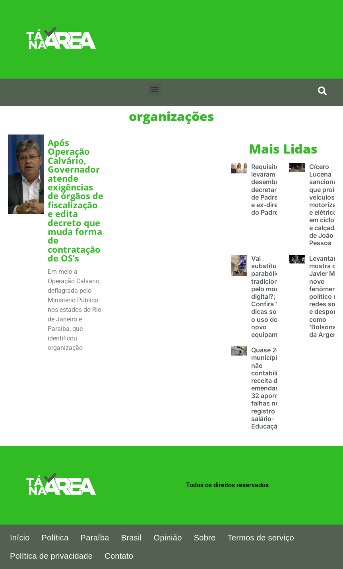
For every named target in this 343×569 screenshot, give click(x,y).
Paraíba (95, 537)
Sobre (205, 537)
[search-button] (322, 91)
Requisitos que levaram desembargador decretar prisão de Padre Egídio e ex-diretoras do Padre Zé (275, 189)
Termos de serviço (261, 537)
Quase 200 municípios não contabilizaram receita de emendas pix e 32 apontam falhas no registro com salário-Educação (273, 388)
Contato (119, 556)
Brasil (131, 537)
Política (55, 537)
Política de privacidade (51, 556)
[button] (154, 89)
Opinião (168, 537)
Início (20, 537)
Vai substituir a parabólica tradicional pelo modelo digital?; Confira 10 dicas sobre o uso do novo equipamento (271, 296)
